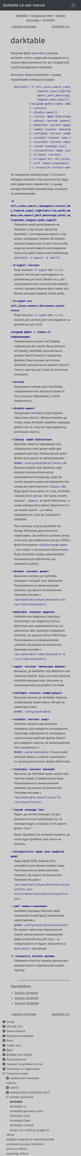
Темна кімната (15, 1031)
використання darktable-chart (30, 1092)
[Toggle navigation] (73, 5)
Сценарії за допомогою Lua (24, 1064)
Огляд (10, 1022)
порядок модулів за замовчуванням (30, 1139)
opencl (14, 1087)
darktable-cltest (20, 1120)
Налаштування (16, 1059)
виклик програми (21, 1097)
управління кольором (24, 1078)
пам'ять (11, 1083)
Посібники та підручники (23, 1069)
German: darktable (27, 998)
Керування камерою (19, 1036)
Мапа (9, 1040)
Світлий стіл (14, 1026)
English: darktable (26, 993)
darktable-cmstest (21, 1125)
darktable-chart (20, 1115)
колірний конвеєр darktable (24, 1144)
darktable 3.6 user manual (24, 5)
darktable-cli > (61, 26)
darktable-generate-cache (26, 1111)
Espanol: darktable (27, 1003)
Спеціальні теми (42, 15)
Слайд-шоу (13, 1045)
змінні (10, 1134)
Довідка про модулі (19, 1054)
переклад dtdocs (17, 1153)
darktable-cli (18, 1106)
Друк (9, 1050)
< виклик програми (23, 26)
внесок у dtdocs (16, 1148)
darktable (22, 15)
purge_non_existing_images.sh (29, 1130)
